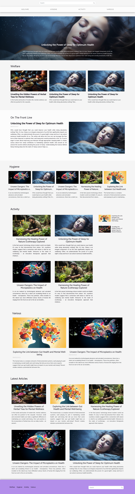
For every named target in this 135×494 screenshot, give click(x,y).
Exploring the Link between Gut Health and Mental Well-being (115, 189)
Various (110, 9)
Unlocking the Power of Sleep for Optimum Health (67, 44)
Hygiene (53, 9)
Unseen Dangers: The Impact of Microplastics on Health (19, 189)
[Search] (67, 3)
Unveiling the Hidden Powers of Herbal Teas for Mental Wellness (28, 95)
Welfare (25, 9)
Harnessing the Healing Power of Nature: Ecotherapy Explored (91, 189)
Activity (81, 9)
